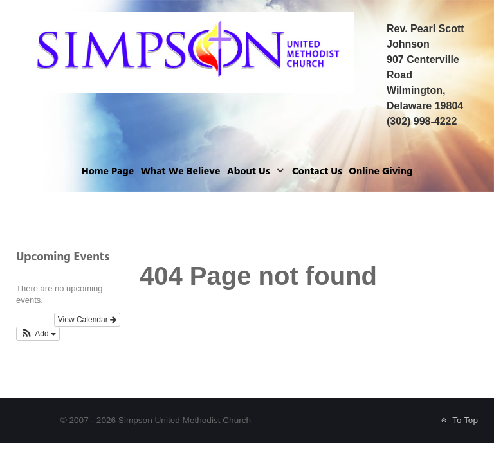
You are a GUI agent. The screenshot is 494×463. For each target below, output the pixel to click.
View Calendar (87, 319)
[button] (38, 333)
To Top (458, 420)
